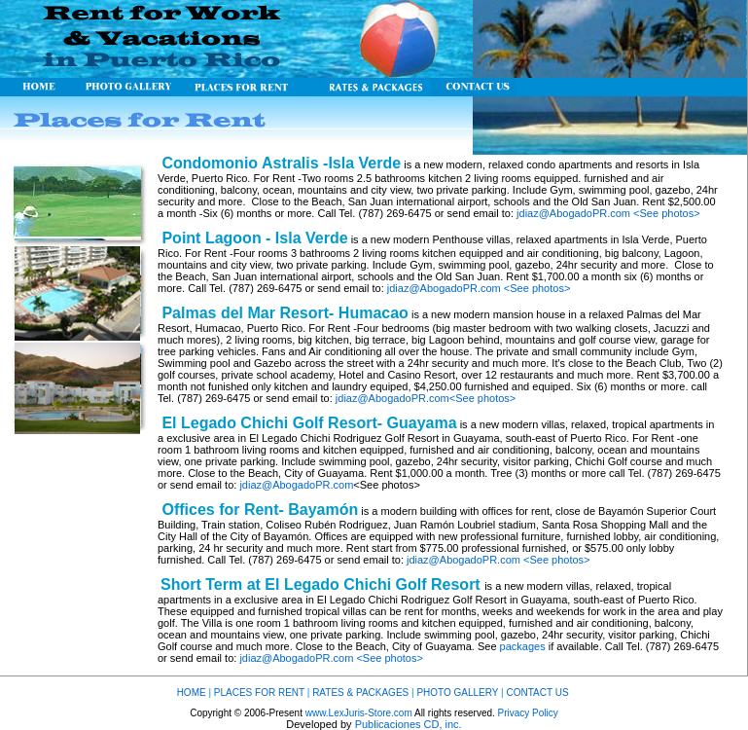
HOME (191, 692)
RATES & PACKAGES (360, 692)
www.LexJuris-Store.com (358, 713)
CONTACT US (536, 692)
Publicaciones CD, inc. (408, 724)
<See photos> (666, 213)
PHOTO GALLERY (458, 692)
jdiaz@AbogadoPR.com (573, 213)
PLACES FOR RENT (259, 692)
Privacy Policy (528, 713)
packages (523, 646)
